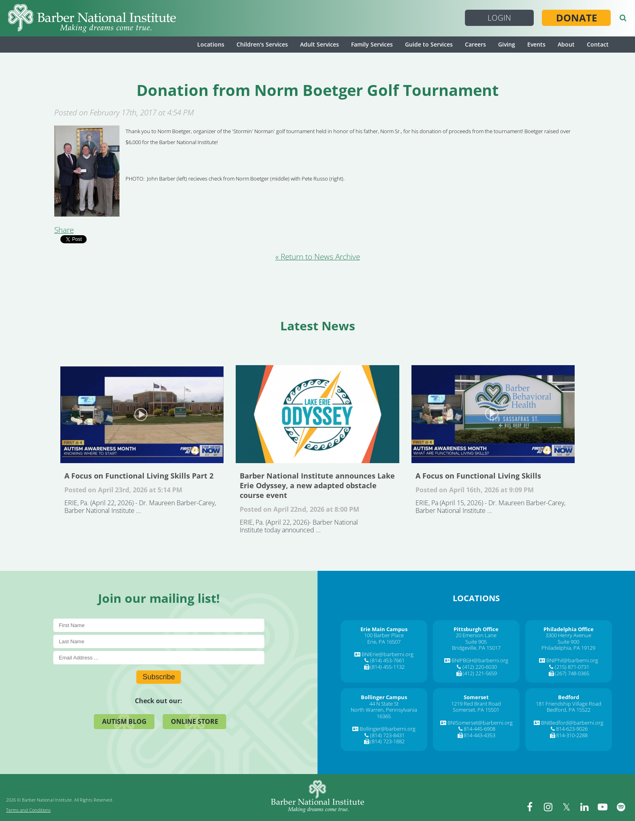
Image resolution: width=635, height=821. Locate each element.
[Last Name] (158, 641)
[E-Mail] (158, 657)
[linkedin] (584, 807)
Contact (598, 44)
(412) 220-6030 (479, 666)
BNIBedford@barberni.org (572, 722)
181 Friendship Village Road (568, 703)
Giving (506, 44)
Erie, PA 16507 (384, 641)
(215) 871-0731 (572, 666)
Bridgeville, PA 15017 (476, 647)
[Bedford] (568, 697)
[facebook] (530, 807)
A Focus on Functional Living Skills (493, 414)
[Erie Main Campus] (383, 629)
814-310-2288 (572, 735)
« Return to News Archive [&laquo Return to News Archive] (317, 256)
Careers (475, 44)
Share (64, 230)
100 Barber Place (384, 635)
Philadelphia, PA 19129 (568, 647)
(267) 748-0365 (572, 673)
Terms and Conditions (28, 810)
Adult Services (319, 44)
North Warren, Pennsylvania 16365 (384, 713)
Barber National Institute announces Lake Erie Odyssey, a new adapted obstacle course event (317, 414)
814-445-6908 (479, 728)
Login (499, 18)
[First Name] (158, 625)
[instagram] (548, 807)
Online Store (194, 721)
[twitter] (566, 807)
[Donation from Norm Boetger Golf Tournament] (86, 213)
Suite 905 (476, 641)
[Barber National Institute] (92, 18)
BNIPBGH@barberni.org (480, 660)
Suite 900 (568, 641)
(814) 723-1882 (387, 741)
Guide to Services (429, 44)
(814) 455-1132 (387, 666)
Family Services (372, 44)
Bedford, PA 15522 (568, 709)
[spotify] (621, 807)
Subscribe (159, 677)
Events (536, 44)
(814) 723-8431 (387, 735)
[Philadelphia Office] (568, 629)
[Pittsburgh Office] (476, 629)
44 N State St (383, 703)
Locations (210, 44)
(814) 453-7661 (387, 660)
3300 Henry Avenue (568, 635)
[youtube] (603, 807)
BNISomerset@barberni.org (480, 722)
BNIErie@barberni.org (387, 654)
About (566, 44)
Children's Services (262, 44)
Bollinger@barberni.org (388, 728)
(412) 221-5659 (479, 673)
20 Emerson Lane (476, 635)
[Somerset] (476, 697)
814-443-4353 (479, 735)
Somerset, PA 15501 (476, 709)
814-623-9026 (572, 728)
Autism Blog (124, 721)
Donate (576, 17)
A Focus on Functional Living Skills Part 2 (142, 414)
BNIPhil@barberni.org (572, 660)
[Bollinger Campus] (384, 697)
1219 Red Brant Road (476, 703)
